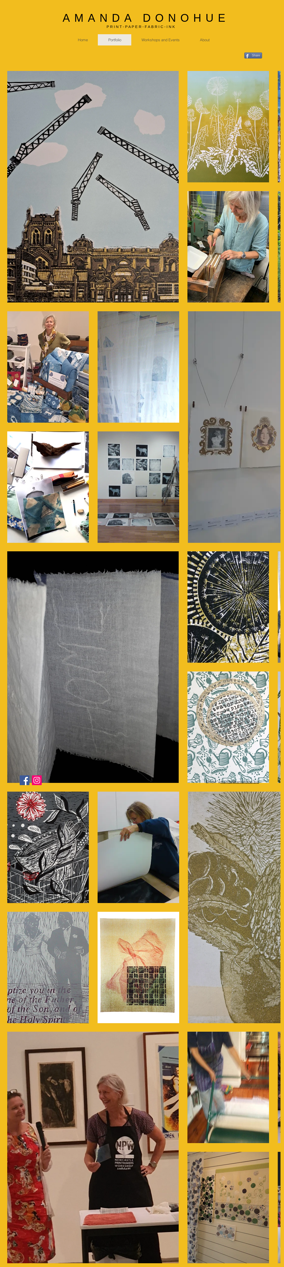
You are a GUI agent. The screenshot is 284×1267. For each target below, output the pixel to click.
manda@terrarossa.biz (239, 781)
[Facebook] (24, 780)
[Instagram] (37, 780)
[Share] (253, 55)
